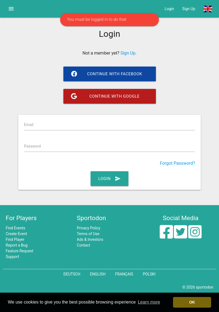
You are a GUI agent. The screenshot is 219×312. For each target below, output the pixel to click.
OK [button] (192, 302)
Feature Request (19, 251)
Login (169, 9)
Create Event (16, 234)
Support (12, 256)
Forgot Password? (177, 163)
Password (32, 146)
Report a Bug (16, 245)
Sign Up (188, 9)
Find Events (15, 228)
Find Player (15, 239)
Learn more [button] (149, 302)
